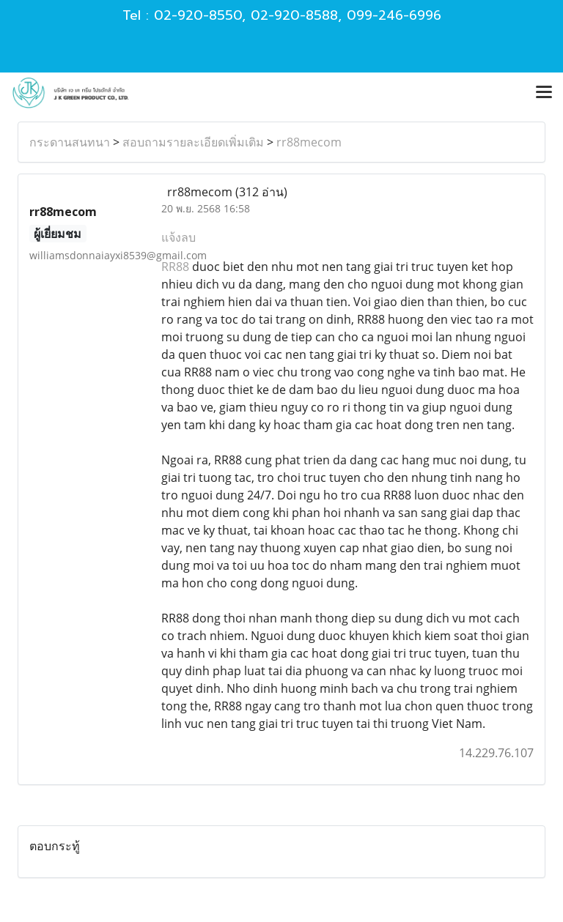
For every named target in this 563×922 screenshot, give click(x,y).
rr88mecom (309, 142)
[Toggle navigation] (544, 93)
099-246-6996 (394, 15)
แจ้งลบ (178, 237)
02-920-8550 (198, 15)
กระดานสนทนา (69, 142)
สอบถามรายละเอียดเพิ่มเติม (193, 142)
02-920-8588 (294, 15)
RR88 (175, 267)
